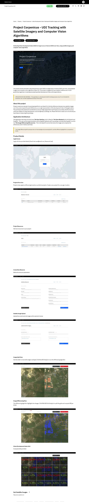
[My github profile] (78, 6)
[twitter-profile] (84, 6)
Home (14, 21)
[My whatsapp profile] (75, 6)
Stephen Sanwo (8, 2)
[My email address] (73, 6)
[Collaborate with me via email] (62, 6)
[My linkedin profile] (81, 6)
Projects (20, 21)
